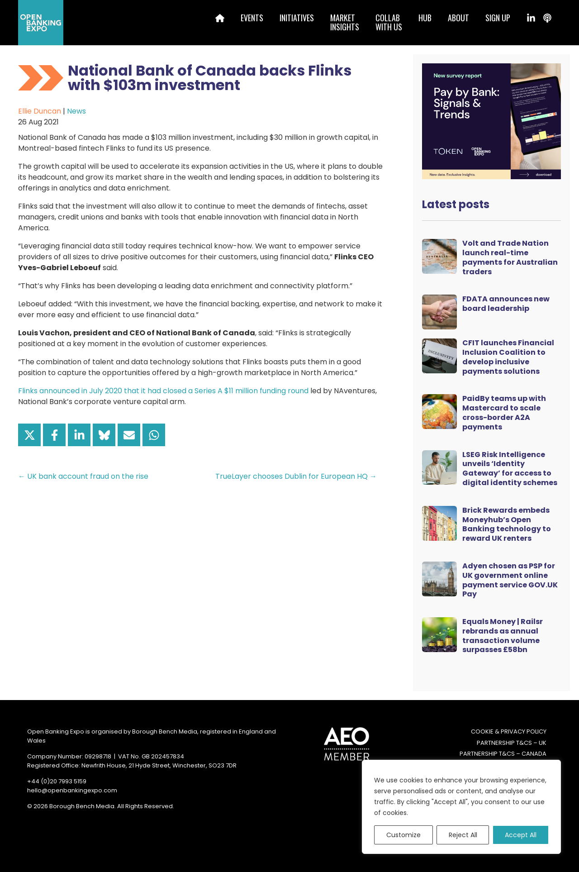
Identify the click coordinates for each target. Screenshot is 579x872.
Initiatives (297, 18)
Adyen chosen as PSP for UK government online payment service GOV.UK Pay (510, 580)
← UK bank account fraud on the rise (83, 476)
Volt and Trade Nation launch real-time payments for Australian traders (510, 257)
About (458, 18)
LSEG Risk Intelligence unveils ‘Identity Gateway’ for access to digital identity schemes (509, 468)
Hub (425, 18)
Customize (403, 834)
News (76, 111)
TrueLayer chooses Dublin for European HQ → (296, 476)
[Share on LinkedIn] (79, 435)
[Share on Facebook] (54, 435)
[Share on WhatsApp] (153, 435)
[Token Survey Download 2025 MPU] (491, 120)
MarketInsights (344, 22)
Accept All (520, 834)
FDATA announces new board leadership (506, 304)
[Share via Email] (129, 435)
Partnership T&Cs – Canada (503, 753)
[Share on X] (29, 435)
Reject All (463, 834)
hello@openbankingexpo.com (72, 790)
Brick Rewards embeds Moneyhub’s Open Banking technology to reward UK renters (506, 524)
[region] (461, 807)
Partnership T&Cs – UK (511, 743)
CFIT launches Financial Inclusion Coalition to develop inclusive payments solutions (508, 357)
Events (252, 18)
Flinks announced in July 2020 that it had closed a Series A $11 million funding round (163, 391)
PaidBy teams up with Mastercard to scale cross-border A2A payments (504, 412)
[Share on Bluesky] (104, 435)
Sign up (497, 18)
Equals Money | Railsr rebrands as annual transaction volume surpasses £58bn (502, 635)
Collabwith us (388, 22)
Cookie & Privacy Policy (508, 731)
